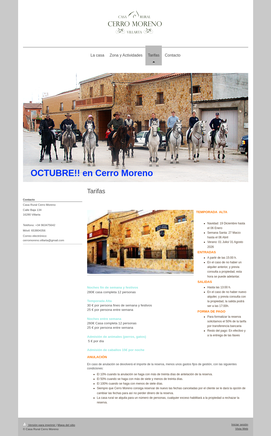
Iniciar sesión (239, 424)
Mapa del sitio (66, 424)
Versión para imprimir (39, 424)
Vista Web (241, 428)
